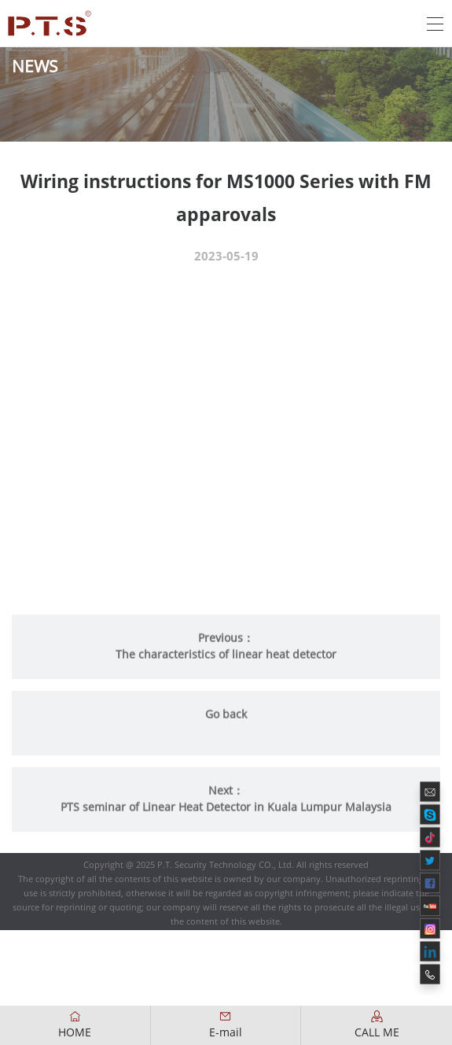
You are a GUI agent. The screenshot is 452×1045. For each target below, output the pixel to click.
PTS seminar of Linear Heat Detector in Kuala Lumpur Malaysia (226, 817)
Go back (226, 724)
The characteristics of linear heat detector (226, 664)
